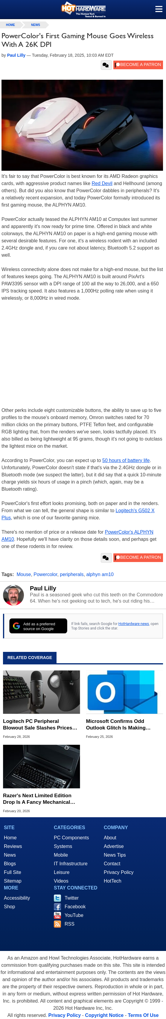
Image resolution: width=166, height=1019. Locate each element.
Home (10, 837)
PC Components (71, 837)
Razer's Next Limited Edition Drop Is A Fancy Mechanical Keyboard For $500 (37, 799)
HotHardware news (133, 624)
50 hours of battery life (126, 460)
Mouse (23, 574)
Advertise (114, 846)
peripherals (71, 574)
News (35, 25)
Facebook (75, 906)
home (10, 25)
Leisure (61, 872)
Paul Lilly (43, 588)
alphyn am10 (100, 574)
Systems (63, 846)
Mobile (61, 855)
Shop (9, 906)
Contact (112, 863)
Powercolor (45, 574)
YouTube (74, 915)
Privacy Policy (119, 872)
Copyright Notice (104, 1015)
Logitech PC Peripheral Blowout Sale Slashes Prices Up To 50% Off (37, 724)
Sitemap (13, 880)
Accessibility (17, 898)
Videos (61, 880)
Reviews (13, 846)
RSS (69, 923)
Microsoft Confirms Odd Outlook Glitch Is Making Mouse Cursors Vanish (116, 724)
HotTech (112, 880)
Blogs (10, 863)
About (110, 837)
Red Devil (102, 183)
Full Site (12, 872)
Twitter (72, 898)
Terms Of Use (143, 1015)
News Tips (115, 855)
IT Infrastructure (71, 863)
